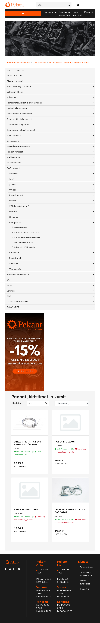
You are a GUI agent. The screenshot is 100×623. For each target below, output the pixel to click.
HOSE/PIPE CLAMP (65, 441)
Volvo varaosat (14, 135)
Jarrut (11, 179)
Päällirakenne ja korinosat (19, 86)
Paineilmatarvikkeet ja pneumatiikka (24, 102)
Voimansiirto (15, 269)
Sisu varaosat (13, 141)
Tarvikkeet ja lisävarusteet (19, 119)
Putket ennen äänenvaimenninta (25, 232)
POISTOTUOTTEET (16, 70)
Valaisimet (12, 97)
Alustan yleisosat (15, 81)
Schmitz (10, 290)
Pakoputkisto (55, 62)
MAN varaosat (13, 157)
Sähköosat (14, 252)
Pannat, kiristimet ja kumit (76, 62)
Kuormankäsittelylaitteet (18, 124)
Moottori (13, 211)
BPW (9, 285)
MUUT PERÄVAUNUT (17, 301)
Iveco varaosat (14, 162)
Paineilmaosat (16, 195)
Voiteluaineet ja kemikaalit (19, 113)
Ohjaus (12, 189)
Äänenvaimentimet (19, 227)
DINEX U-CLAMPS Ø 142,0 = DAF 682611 (70, 511)
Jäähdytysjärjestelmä (19, 206)
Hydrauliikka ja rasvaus (17, 108)
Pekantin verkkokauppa (18, 62)
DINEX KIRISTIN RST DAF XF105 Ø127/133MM (28, 443)
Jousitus (13, 184)
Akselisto (13, 173)
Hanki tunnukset (77, 13)
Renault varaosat (15, 151)
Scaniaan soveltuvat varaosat (21, 130)
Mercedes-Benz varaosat (19, 146)
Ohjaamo (13, 217)
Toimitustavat (50, 12)
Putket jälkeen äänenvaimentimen (26, 237)
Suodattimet (15, 258)
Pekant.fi (88, 12)
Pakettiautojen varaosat (18, 274)
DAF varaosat (39, 62)
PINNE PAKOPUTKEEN (26, 509)
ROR (9, 296)
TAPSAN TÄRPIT (15, 75)
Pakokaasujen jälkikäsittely (23, 247)
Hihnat (12, 200)
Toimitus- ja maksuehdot (64, 13)
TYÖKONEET (13, 307)
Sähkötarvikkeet (15, 92)
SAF (9, 280)
